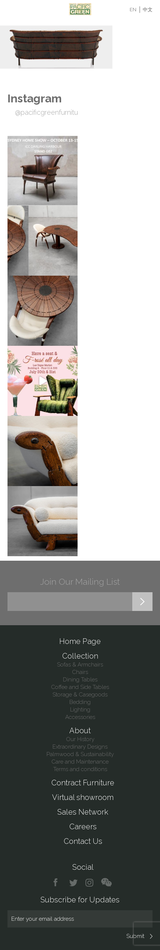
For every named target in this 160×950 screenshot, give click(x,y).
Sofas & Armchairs (80, 664)
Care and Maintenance (80, 761)
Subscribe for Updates (80, 899)
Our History (80, 739)
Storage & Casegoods (80, 694)
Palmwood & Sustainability (80, 754)
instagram (89, 882)
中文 (148, 9)
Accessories (80, 717)
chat (106, 882)
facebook (58, 882)
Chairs (80, 672)
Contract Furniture (82, 782)
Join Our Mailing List (80, 581)
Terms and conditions (80, 769)
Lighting (80, 709)
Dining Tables (80, 679)
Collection (80, 655)
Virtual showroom (83, 797)
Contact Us (83, 841)
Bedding (80, 702)
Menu (12, 9)
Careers (83, 826)
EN (133, 9)
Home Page (80, 641)
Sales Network (82, 811)
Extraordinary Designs (80, 746)
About (80, 730)
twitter (74, 882)
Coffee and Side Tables (80, 687)
